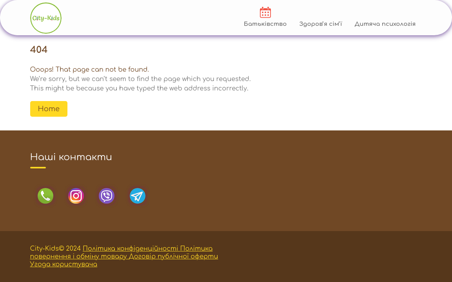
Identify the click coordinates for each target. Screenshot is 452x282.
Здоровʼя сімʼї (320, 24)
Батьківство (265, 24)
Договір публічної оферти (173, 256)
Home (49, 109)
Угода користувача (64, 264)
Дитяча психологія (385, 24)
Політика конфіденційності (131, 248)
